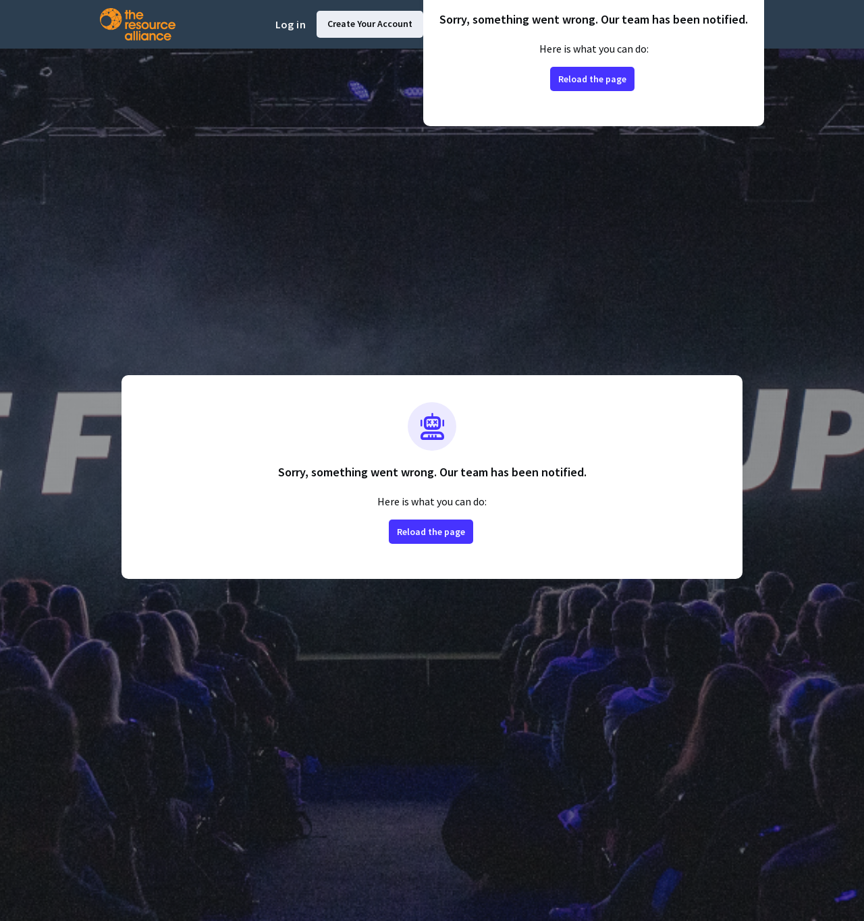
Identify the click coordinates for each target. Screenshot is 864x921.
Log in (290, 24)
